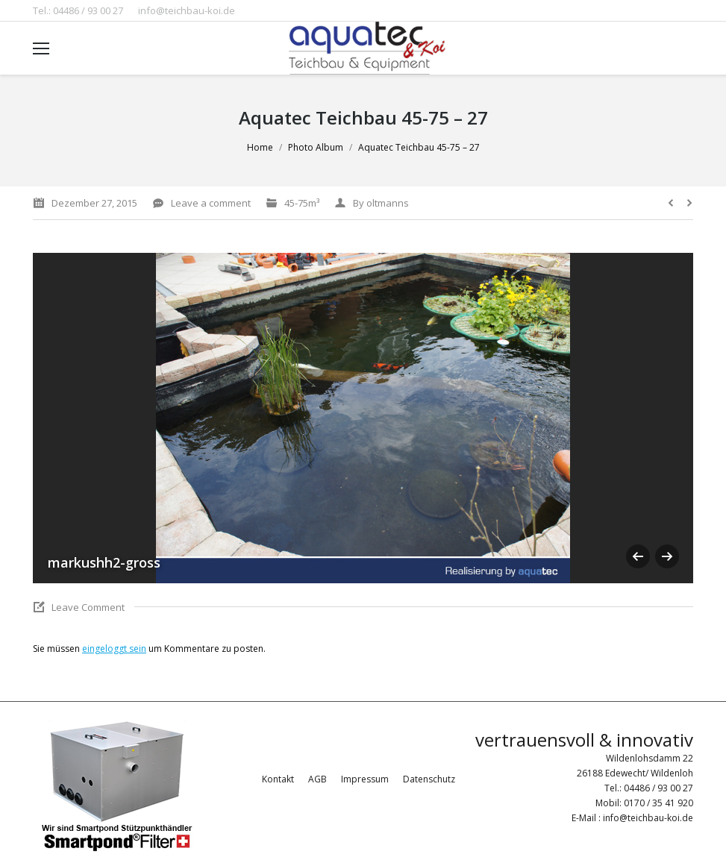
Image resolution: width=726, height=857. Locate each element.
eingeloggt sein (114, 648)
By (381, 203)
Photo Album (315, 147)
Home (260, 147)
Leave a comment (211, 203)
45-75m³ (301, 203)
